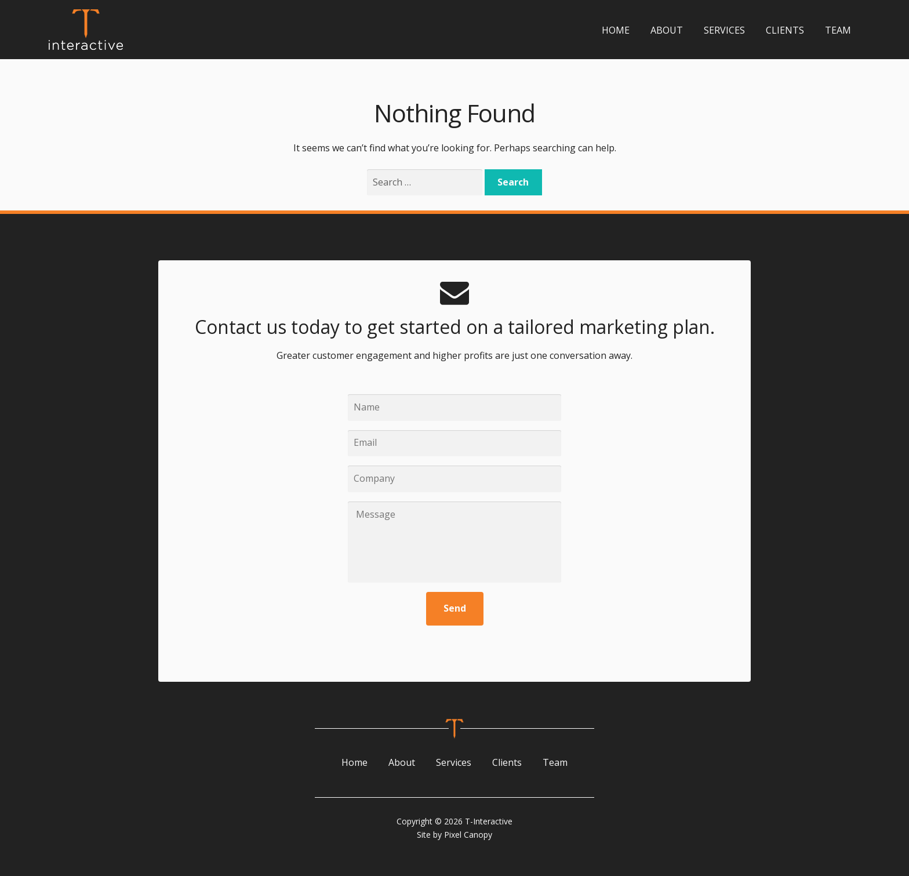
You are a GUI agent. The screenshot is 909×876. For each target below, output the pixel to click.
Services (724, 30)
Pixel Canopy (468, 834)
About (666, 30)
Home (616, 30)
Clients (785, 30)
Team (838, 30)
